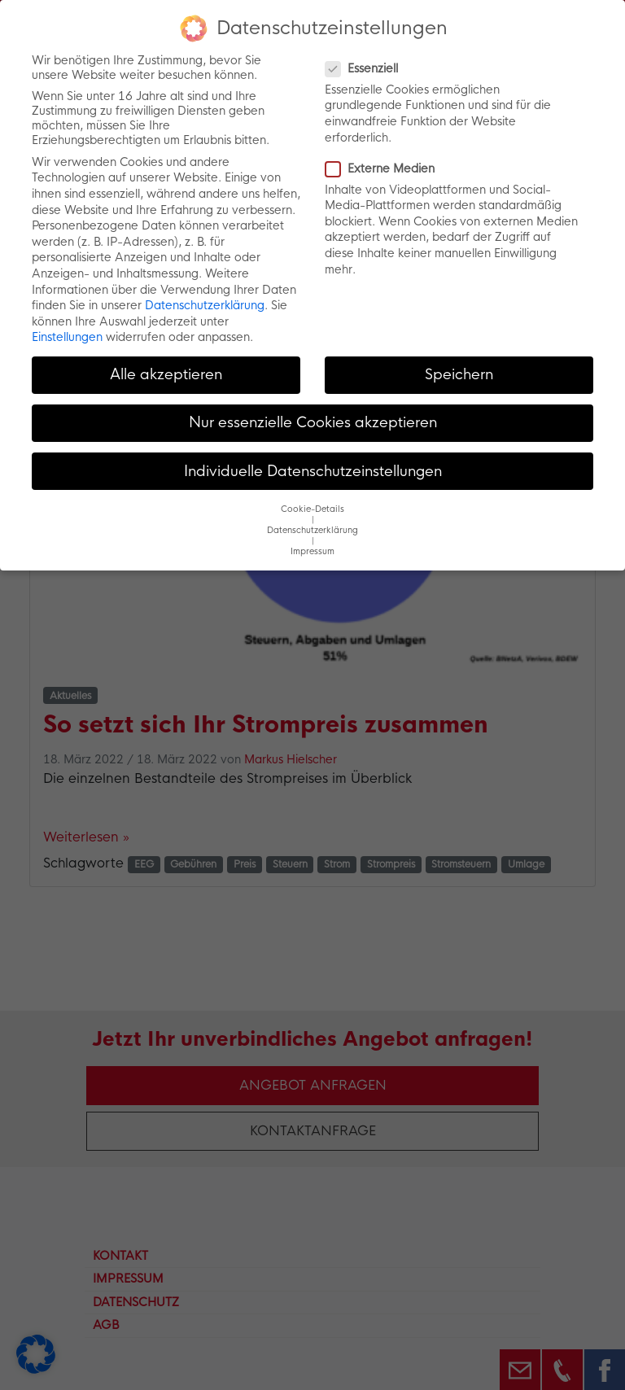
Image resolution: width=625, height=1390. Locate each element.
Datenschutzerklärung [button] (312, 530)
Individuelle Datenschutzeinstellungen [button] (313, 471)
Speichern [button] (459, 374)
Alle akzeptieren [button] (166, 374)
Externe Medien (385, 168)
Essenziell (367, 68)
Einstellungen (67, 337)
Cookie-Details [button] (312, 509)
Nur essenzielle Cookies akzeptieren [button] (313, 422)
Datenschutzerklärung (204, 305)
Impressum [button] (312, 551)
